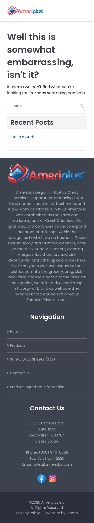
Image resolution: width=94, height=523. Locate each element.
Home (15, 331)
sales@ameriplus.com (52, 464)
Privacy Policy (28, 512)
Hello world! (22, 137)
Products (18, 345)
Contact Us (20, 373)
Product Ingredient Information (37, 386)
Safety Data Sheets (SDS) (32, 359)
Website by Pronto (62, 512)
